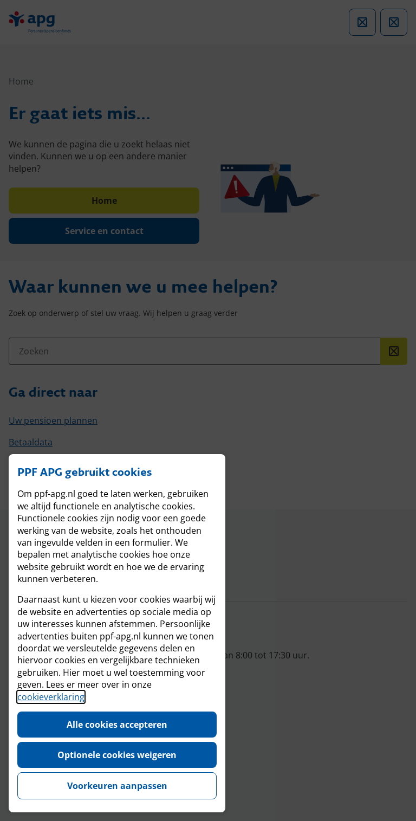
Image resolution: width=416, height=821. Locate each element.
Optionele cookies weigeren (117, 755)
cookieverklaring (50, 697)
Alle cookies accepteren (117, 725)
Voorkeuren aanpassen (117, 786)
